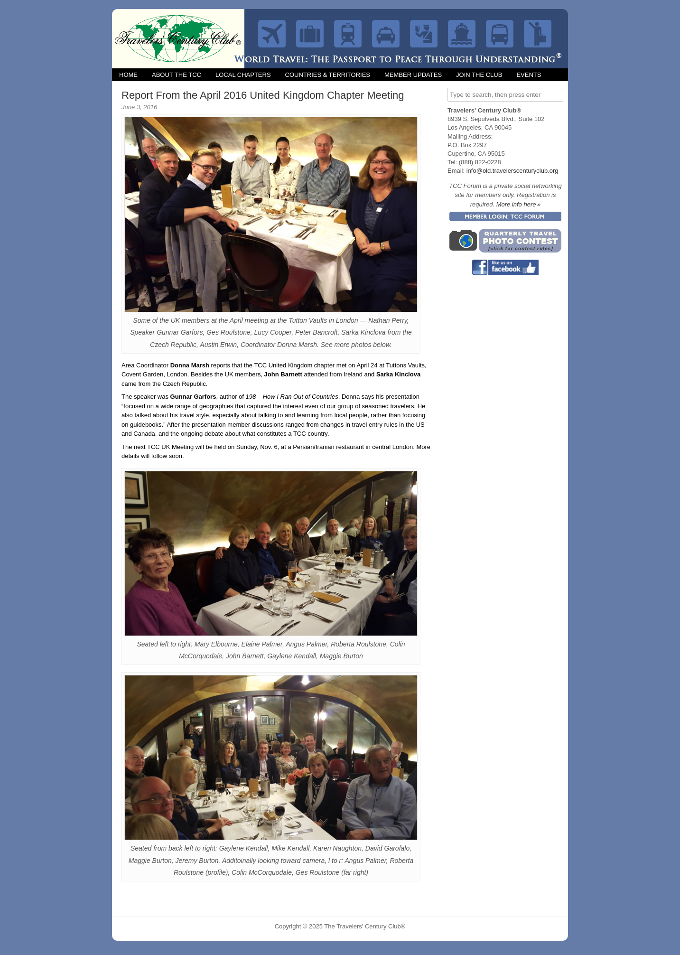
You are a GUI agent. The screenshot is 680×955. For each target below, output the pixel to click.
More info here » (518, 204)
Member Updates (413, 74)
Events (528, 74)
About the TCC (176, 74)
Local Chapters (243, 74)
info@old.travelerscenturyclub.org (512, 170)
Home (128, 74)
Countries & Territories (327, 74)
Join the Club (479, 74)
